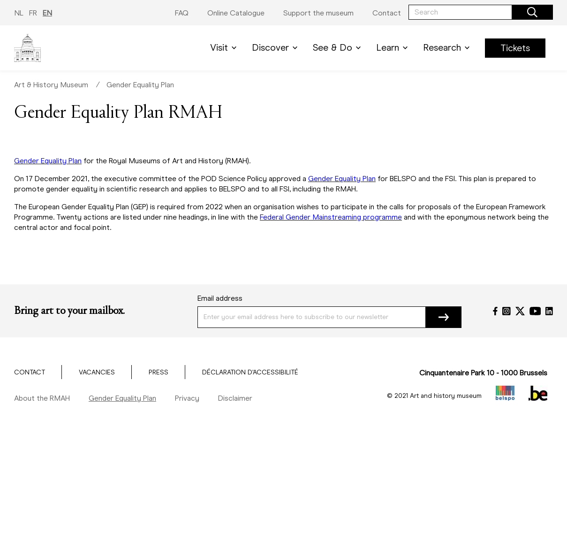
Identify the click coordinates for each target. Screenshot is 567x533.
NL (18, 12)
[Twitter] (520, 311)
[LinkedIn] (549, 311)
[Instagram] (506, 311)
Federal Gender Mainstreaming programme (331, 217)
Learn (393, 47)
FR (33, 12)
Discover (276, 47)
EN (47, 12)
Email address (219, 298)
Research (448, 47)
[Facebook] (495, 311)
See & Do (338, 47)
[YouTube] (535, 311)
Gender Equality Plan (140, 84)
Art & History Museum (51, 84)
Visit (225, 47)
